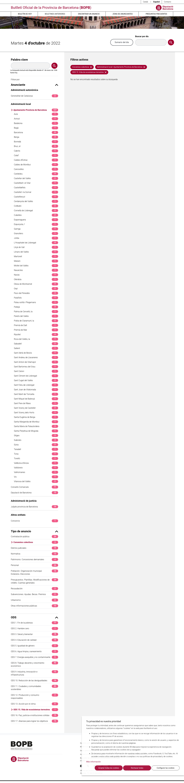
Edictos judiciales (34, 548)
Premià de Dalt (36, 325)
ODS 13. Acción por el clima (34, 703)
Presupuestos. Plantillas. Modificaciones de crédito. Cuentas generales (34, 581)
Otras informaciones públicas (34, 605)
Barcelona (36, 132)
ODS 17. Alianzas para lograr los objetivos (34, 721)
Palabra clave (19, 59)
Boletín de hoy (25, 14)
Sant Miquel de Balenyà (36, 398)
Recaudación (34, 588)
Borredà (36, 141)
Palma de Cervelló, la (36, 311)
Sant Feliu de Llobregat (36, 385)
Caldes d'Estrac (36, 160)
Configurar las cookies (165, 768)
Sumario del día (122, 42)
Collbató (36, 205)
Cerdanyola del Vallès (36, 201)
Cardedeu (36, 173)
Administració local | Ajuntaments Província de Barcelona (121, 67)
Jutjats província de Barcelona (34, 506)
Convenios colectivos (35, 542)
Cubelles (36, 215)
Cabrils (36, 150)
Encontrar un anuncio (89, 14)
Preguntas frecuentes (156, 14)
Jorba (36, 238)
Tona (36, 453)
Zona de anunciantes (123, 14)
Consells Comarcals (34, 487)
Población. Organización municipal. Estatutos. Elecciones (34, 572)
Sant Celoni (36, 371)
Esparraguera (36, 219)
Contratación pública (34, 536)
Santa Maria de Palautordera (36, 426)
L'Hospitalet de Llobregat (36, 242)
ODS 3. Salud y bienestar (34, 634)
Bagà (36, 127)
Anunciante (34, 84)
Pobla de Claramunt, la (36, 320)
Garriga (36, 228)
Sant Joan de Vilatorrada (36, 389)
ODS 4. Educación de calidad (34, 639)
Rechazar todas (137, 768)
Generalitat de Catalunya (34, 95)
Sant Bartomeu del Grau (36, 366)
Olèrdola (36, 279)
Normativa (34, 553)
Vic (36, 476)
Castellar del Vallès (36, 178)
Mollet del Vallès (36, 265)
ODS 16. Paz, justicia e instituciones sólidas (34, 715)
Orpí (36, 288)
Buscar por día (141, 36)
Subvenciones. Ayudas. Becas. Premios (34, 594)
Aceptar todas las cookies (108, 768)
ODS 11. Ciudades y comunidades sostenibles (34, 688)
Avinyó (36, 118)
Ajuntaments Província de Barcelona (35, 110)
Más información (93, 762)
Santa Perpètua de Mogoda (36, 430)
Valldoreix (36, 467)
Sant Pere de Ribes (36, 403)
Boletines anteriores (55, 14)
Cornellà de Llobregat (36, 210)
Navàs (36, 274)
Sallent (36, 348)
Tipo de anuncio (34, 531)
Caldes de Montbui (36, 164)
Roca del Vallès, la (36, 339)
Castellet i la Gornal (36, 192)
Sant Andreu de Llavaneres (36, 357)
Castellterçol (36, 196)
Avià (36, 114)
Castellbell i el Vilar (36, 182)
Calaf (36, 155)
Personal (34, 565)
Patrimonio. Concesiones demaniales (34, 559)
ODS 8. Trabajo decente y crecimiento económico (34, 664)
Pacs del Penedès (36, 293)
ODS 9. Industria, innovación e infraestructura (34, 673)
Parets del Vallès (36, 316)
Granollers (36, 233)
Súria (36, 444)
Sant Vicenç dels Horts (36, 412)
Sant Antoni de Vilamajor (36, 362)
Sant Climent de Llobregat (36, 375)
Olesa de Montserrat (36, 284)
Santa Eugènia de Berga (36, 417)
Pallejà (36, 306)
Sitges (36, 435)
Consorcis (34, 520)
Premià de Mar (36, 329)
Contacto (167, 2)
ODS (34, 617)
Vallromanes (36, 472)
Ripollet (36, 334)
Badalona (36, 123)
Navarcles (36, 270)
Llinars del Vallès (36, 251)
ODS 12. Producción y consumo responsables (34, 696)
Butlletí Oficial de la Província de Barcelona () (51, 7)
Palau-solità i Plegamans (36, 302)
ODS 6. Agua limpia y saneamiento (34, 651)
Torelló (36, 458)
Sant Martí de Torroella (36, 394)
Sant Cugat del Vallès (36, 380)
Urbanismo (34, 600)
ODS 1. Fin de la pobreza (34, 622)
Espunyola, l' (36, 224)
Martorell (36, 256)
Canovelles (36, 169)
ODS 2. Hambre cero (34, 628)
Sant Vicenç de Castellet (36, 407)
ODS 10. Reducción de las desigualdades (34, 680)
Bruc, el (36, 146)
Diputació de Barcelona (34, 492)
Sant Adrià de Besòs (36, 352)
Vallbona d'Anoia (36, 463)
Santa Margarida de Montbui (36, 421)
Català (145, 2)
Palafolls (36, 297)
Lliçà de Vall (36, 247)
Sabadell (36, 343)
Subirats (36, 440)
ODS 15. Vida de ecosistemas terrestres (35, 709)
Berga (36, 137)
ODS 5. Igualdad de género (34, 645)
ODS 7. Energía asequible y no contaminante (34, 657)
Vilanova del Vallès (36, 481)
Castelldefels (36, 187)
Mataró (36, 261)
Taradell (36, 449)
